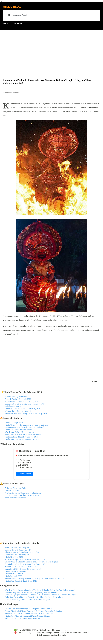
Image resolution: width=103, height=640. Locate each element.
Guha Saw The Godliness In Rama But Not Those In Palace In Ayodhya (34, 597)
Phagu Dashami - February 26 (17, 555)
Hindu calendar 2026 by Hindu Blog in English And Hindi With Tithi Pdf (34, 578)
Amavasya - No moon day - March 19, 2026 (22, 409)
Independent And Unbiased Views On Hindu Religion (26, 427)
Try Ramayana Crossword (15, 498)
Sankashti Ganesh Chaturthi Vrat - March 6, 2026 (25, 404)
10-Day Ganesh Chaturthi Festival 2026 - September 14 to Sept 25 (31, 562)
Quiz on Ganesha (12, 490)
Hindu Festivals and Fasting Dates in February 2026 (26, 413)
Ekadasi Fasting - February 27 (17, 397)
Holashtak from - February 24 (17, 547)
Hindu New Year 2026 (14, 557)
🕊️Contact (18, 24)
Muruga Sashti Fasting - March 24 (18, 411)
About (5, 24)
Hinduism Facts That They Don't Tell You (21, 437)
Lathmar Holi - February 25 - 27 (18, 550)
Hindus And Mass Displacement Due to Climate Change (27, 616)
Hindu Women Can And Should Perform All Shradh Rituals (29, 613)
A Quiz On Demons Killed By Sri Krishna (22, 495)
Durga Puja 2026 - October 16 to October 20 (23, 569)
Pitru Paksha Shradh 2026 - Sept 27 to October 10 (25, 564)
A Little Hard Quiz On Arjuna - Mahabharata (23, 493)
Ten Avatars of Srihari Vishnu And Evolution (23, 434)
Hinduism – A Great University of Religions (22, 439)
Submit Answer (24, 474)
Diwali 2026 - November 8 (15, 571)
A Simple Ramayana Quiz (15, 488)
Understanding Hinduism (15, 422)
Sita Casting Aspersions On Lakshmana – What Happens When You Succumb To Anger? (40, 595)
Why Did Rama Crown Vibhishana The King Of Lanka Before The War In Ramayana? (39, 590)
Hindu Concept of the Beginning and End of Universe (26, 425)
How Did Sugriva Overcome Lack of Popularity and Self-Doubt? (31, 592)
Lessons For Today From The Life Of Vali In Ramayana (27, 599)
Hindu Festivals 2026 (13, 576)
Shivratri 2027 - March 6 (15, 574)
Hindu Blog (12, 6)
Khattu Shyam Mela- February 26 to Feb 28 (22, 552)
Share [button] (94, 381)
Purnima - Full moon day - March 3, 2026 (21, 401)
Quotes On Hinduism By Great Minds (20, 430)
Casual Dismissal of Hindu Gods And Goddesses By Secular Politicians (34, 611)
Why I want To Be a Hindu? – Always (20, 432)
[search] (44, 15)
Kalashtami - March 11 (14, 406)
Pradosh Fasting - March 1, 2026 (18, 399)
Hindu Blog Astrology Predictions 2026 (21, 581)
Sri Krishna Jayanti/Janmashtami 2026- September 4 (26, 559)
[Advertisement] (51, 49)
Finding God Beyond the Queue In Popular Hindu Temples (28, 609)
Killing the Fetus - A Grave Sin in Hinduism (22, 618)
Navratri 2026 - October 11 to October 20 (21, 566)
